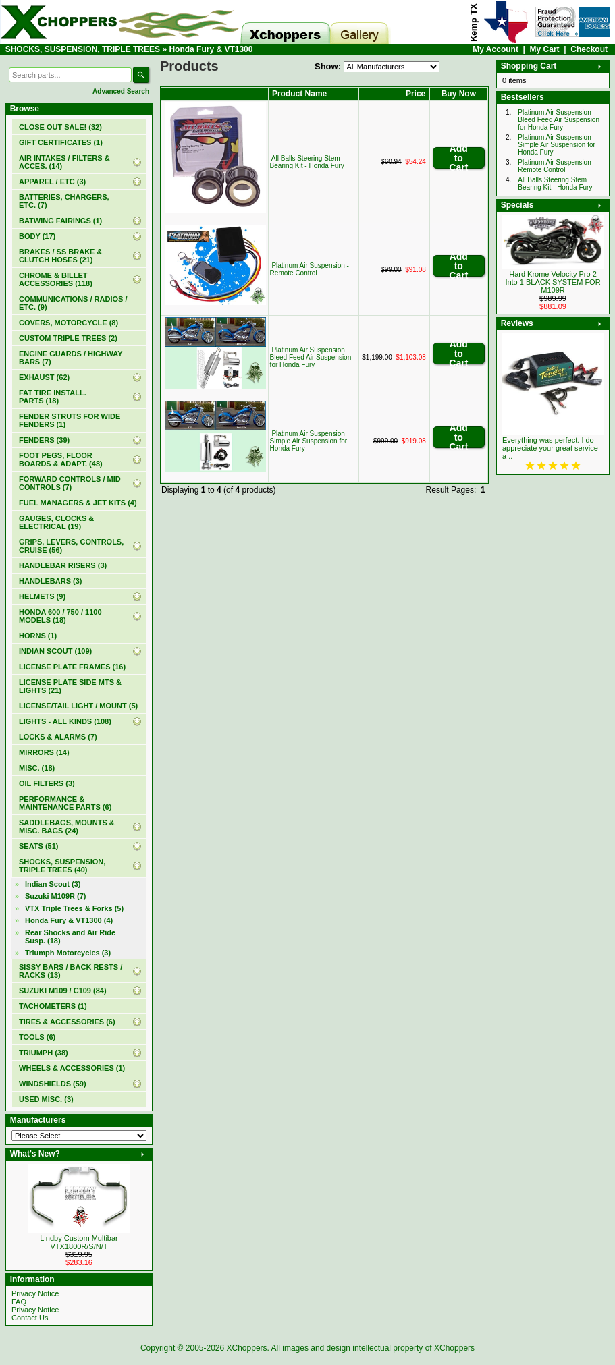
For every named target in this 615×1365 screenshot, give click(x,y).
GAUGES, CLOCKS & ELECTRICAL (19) (56, 522)
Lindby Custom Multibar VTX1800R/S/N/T (79, 1242)
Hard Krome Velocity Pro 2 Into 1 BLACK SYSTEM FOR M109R (552, 282)
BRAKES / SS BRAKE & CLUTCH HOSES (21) (60, 256)
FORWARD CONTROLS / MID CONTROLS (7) (70, 483)
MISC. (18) (37, 768)
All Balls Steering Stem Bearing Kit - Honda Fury (307, 162)
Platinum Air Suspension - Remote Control (309, 269)
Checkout (589, 49)
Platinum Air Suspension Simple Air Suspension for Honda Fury (309, 441)
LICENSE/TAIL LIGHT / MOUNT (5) (78, 706)
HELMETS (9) (42, 596)
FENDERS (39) (44, 440)
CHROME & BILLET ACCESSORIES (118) (55, 279)
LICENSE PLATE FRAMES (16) (72, 667)
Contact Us (29, 1318)
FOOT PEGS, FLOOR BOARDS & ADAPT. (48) (61, 459)
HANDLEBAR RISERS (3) (63, 565)
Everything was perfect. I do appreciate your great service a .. (550, 448)
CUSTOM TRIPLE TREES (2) (68, 338)
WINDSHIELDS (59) (52, 1084)
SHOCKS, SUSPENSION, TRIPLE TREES (82, 49)
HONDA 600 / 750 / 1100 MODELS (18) (60, 616)
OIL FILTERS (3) (47, 783)
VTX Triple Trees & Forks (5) (74, 908)
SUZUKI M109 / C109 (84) (63, 990)
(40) (62, 866)
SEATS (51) (38, 846)
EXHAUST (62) (44, 377)
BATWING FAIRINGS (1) (60, 221)
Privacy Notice (35, 1293)
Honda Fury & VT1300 (210, 49)
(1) (61, 142)
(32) (60, 127)
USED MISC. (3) (46, 1099)
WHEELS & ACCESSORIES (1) (72, 1068)
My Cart (545, 49)
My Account (495, 49)
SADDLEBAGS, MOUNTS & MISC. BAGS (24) (67, 826)
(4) (69, 920)
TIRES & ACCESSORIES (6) (67, 1022)
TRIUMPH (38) (43, 1053)
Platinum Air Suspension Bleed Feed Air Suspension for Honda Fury (311, 357)
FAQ (18, 1302)
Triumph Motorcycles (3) (68, 953)
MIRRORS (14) (44, 752)
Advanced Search (120, 91)
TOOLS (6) (37, 1037)
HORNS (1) (38, 636)
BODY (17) (37, 236)
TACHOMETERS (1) (53, 1006)
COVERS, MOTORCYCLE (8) (68, 322)
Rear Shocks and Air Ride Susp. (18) (70, 936)
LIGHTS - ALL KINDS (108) (65, 721)
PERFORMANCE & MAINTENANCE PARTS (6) (65, 803)
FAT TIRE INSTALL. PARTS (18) (52, 397)
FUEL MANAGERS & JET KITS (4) (78, 503)
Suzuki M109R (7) (55, 896)
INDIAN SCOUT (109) (55, 651)
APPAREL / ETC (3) (52, 181)
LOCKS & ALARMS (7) (58, 737)
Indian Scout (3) (53, 884)
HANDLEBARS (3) (50, 581)
